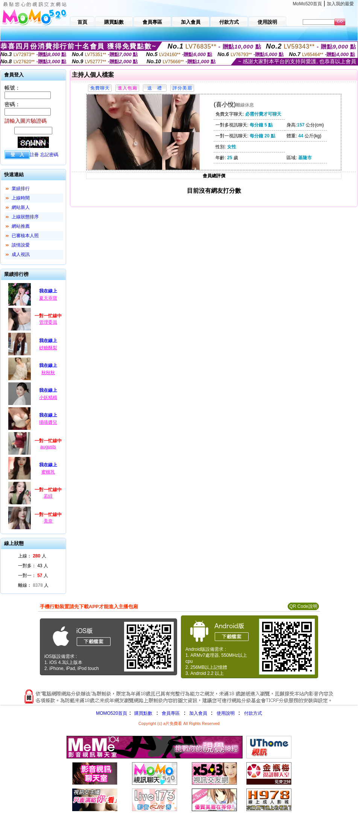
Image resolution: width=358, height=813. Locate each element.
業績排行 (21, 188)
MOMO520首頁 (111, 713)
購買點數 (142, 713)
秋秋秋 (48, 372)
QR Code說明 (303, 606)
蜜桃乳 (48, 472)
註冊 (34, 154)
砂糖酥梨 (48, 347)
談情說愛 (21, 245)
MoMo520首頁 (307, 3)
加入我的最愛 (340, 3)
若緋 (48, 496)
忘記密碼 (49, 154)
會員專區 (171, 713)
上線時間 (21, 198)
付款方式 (253, 713)
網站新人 (21, 207)
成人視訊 (21, 254)
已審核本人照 (25, 235)
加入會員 (198, 713)
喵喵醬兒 (48, 422)
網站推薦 (21, 226)
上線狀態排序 (25, 216)
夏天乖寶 (48, 298)
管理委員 (48, 322)
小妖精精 (48, 397)
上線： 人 (32, 556)
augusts (48, 446)
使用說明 (226, 713)
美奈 (48, 521)
